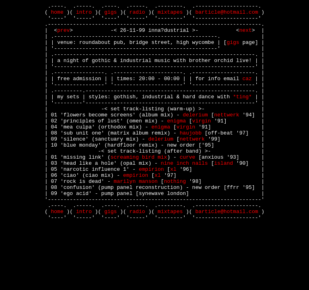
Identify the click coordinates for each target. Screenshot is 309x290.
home (57, 14)
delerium (195, 137)
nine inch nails (184, 195)
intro (84, 14)
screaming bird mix (139, 188)
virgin (201, 144)
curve (187, 188)
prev (63, 35)
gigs (110, 14)
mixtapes (170, 14)
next (245, 35)
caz (246, 93)
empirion (151, 202)
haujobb (190, 159)
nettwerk (226, 137)
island (223, 195)
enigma (176, 144)
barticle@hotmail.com (226, 14)
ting (242, 115)
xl (173, 202)
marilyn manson (136, 217)
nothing (175, 217)
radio (137, 14)
